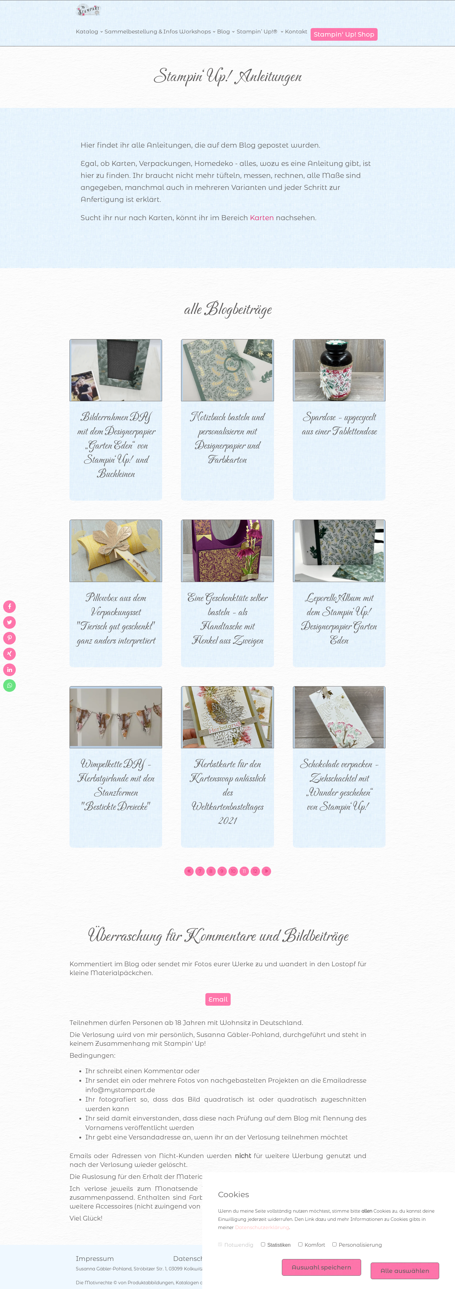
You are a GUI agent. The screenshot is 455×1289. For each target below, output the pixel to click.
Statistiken (276, 1245)
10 (233, 859)
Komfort (311, 1245)
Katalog (86, 23)
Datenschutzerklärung (260, 1227)
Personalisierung (357, 1245)
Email (218, 987)
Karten (262, 205)
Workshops (193, 23)
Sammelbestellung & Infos (139, 23)
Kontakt (294, 23)
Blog (222, 23)
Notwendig (235, 1245)
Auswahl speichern (317, 1263)
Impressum (92, 1245)
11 (244, 859)
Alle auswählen (403, 1263)
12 (255, 859)
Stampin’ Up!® (256, 23)
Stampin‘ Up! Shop (344, 22)
